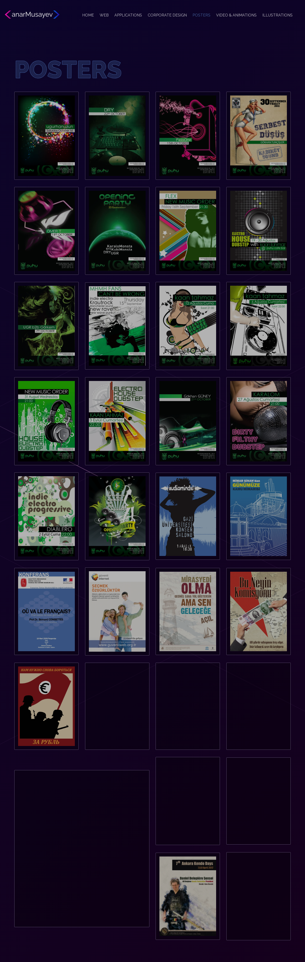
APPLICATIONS (128, 15)
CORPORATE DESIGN (167, 15)
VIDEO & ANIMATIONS (236, 15)
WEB (104, 15)
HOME (88, 15)
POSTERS (201, 15)
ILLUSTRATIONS (277, 15)
